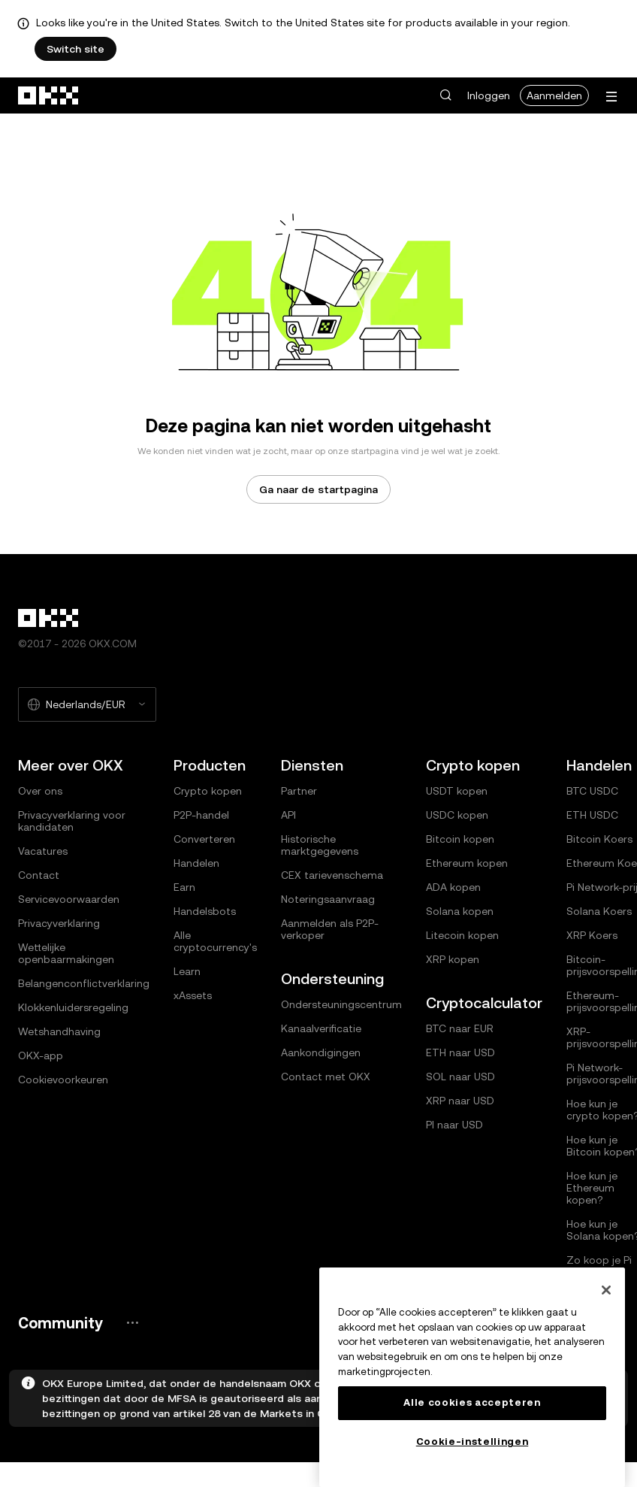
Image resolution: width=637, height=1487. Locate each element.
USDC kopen (457, 815)
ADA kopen (453, 887)
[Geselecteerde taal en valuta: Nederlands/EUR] (87, 704)
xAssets (193, 995)
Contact (38, 875)
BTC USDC (592, 791)
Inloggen (488, 95)
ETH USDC (592, 815)
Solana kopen (460, 911)
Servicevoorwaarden (68, 899)
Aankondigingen (321, 1052)
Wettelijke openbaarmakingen (66, 953)
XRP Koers (591, 935)
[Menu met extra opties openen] (611, 96)
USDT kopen (457, 791)
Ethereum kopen (467, 863)
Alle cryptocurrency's (215, 941)
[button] (445, 95)
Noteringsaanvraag (328, 899)
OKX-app (40, 1055)
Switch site (75, 49)
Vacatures (43, 851)
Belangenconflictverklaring (83, 983)
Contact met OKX (325, 1077)
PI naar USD (454, 1125)
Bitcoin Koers (599, 839)
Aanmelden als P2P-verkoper (330, 929)
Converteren (204, 839)
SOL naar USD (460, 1077)
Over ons (40, 791)
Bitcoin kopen (460, 839)
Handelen (196, 863)
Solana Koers (599, 911)
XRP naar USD (460, 1101)
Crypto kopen (208, 791)
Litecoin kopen (462, 935)
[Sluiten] (606, 1290)
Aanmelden (554, 95)
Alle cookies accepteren (471, 1402)
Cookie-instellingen (472, 1441)
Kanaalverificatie (321, 1028)
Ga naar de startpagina (318, 489)
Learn (187, 971)
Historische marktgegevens (319, 845)
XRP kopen (452, 959)
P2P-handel (201, 815)
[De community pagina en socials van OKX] (132, 1322)
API (288, 815)
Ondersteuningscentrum (341, 1004)
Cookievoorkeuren (63, 1080)
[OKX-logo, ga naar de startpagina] (49, 95)
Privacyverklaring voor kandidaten (71, 821)
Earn (184, 887)
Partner (299, 791)
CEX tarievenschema (332, 875)
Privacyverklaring (59, 923)
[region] (472, 1377)
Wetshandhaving (59, 1031)
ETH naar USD (460, 1052)
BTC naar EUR (460, 1028)
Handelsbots (205, 911)
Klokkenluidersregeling (73, 1007)
